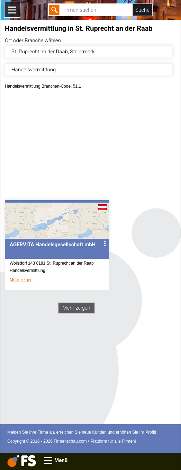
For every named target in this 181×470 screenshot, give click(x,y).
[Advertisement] (90, 146)
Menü (60, 460)
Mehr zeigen (21, 279)
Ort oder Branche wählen (33, 40)
